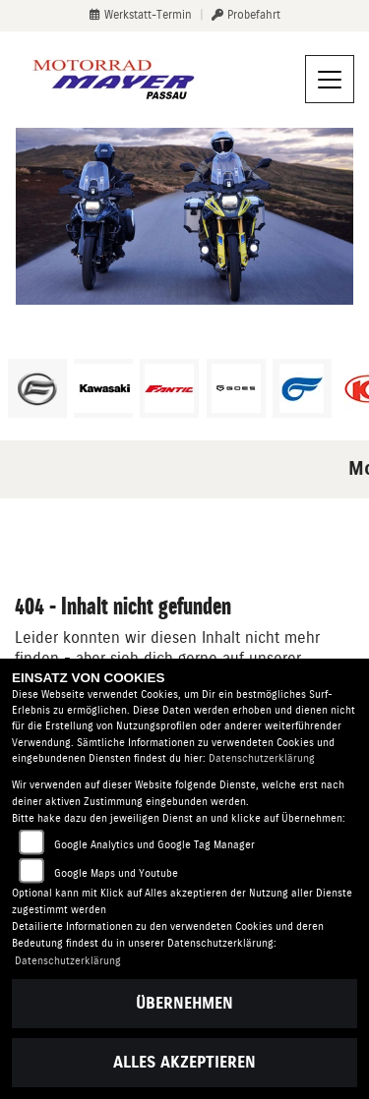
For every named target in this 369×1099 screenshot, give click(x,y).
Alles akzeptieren (184, 1062)
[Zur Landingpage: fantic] (169, 388)
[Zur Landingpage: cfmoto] (37, 388)
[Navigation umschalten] (329, 79)
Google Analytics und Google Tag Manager (154, 845)
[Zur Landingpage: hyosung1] (302, 388)
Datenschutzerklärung (262, 758)
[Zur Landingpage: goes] (236, 388)
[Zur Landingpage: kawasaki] (103, 388)
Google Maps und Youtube (116, 873)
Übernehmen (184, 1003)
